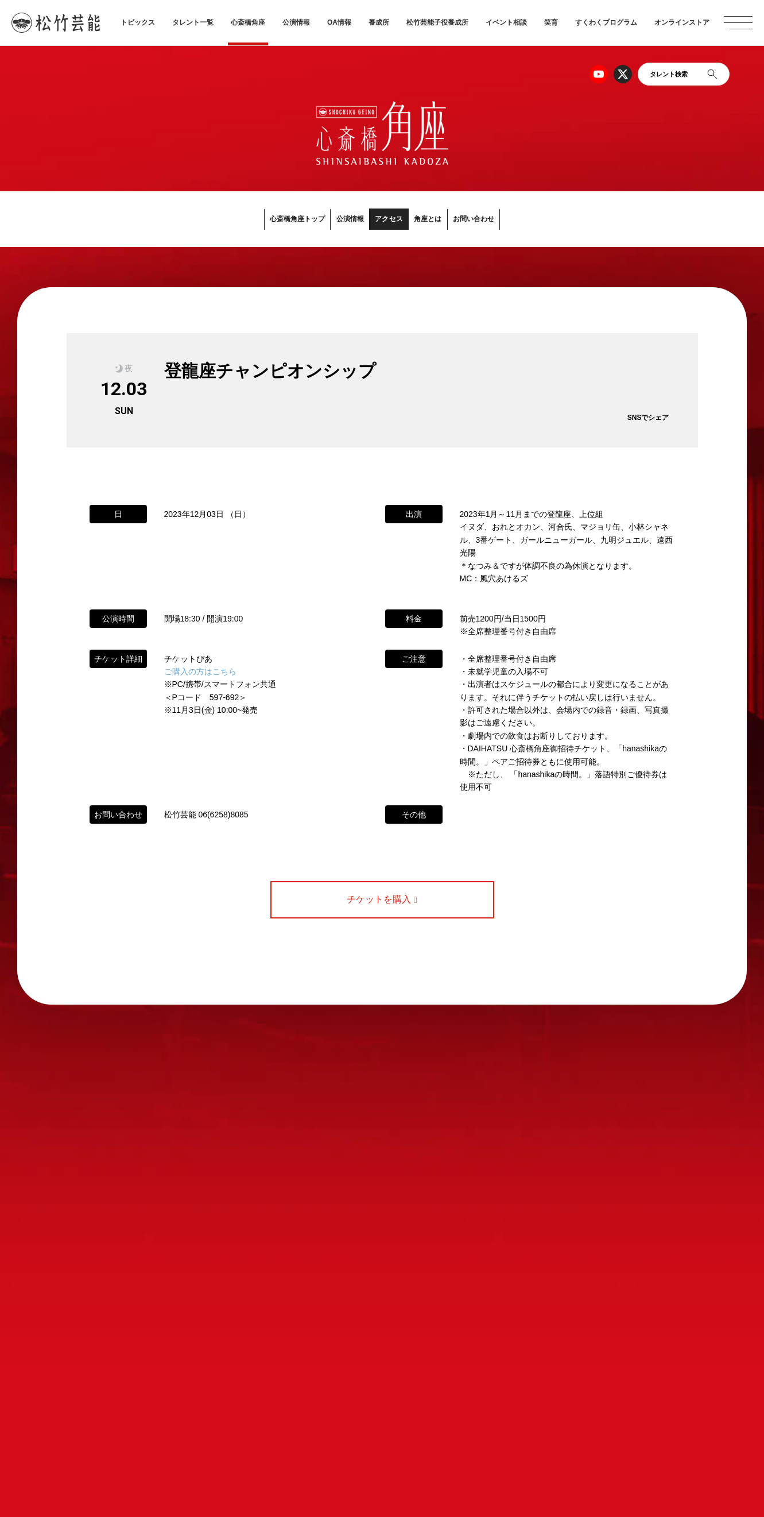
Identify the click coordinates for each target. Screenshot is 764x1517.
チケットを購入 (382, 900)
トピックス (138, 22)
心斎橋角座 (248, 22)
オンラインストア (681, 22)
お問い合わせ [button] (526, 219)
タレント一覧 (193, 22)
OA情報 (339, 22)
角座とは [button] (454, 219)
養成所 (379, 22)
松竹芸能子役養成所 (437, 22)
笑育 (551, 22)
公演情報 (296, 22)
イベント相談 (506, 22)
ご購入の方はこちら (200, 672)
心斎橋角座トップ (248, 219)
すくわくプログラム (606, 22)
